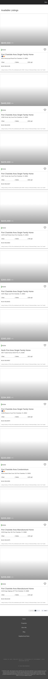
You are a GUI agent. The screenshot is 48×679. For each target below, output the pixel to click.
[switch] (45, 49)
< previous (31, 610)
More (46, 2)
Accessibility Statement (32, 659)
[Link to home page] (2, 2)
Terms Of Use (7, 659)
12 (42, 610)
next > (45, 610)
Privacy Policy (18, 659)
